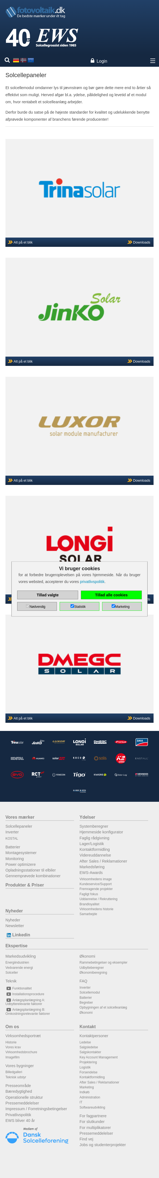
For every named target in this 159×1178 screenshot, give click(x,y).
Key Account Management (99, 1057)
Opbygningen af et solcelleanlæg (103, 1007)
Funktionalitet (18, 988)
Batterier (12, 847)
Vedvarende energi (19, 968)
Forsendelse (88, 1072)
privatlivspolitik (92, 581)
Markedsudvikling (20, 956)
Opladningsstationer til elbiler (30, 870)
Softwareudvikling (92, 1107)
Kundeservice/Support (96, 884)
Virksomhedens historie (97, 909)
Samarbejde (88, 914)
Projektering (88, 1062)
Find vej (86, 1139)
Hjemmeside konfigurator (101, 832)
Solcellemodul (90, 992)
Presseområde (18, 1085)
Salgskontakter (90, 1052)
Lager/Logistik (92, 844)
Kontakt (88, 1026)
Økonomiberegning (93, 972)
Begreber (86, 1002)
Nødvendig (37, 607)
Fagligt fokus (89, 894)
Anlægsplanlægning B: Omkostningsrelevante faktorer (27, 1011)
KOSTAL (11, 838)
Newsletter (14, 926)
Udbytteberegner (92, 968)
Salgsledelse (89, 1047)
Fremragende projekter (96, 889)
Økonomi (87, 956)
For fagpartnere (93, 1116)
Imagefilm (12, 1057)
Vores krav (13, 1047)
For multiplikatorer (95, 1127)
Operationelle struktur (24, 1097)
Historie (11, 1042)
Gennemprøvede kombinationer (32, 876)
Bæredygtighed (18, 1091)
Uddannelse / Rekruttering (98, 899)
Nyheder (14, 911)
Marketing (87, 1087)
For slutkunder (92, 1121)
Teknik (11, 981)
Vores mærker (19, 817)
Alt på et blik (23, 242)
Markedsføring (92, 867)
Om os (12, 1026)
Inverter (12, 832)
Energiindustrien (17, 962)
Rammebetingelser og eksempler (103, 962)
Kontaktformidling (95, 849)
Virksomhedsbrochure (21, 1052)
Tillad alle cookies (111, 595)
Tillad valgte (48, 595)
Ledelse (85, 1042)
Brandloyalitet (89, 904)
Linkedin (17, 935)
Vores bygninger (19, 1066)
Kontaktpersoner (94, 1036)
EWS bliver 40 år (20, 1120)
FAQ (83, 981)
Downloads (141, 242)
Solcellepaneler (18, 826)
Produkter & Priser (24, 885)
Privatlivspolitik (18, 1115)
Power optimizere (20, 864)
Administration (90, 1097)
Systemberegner (94, 826)
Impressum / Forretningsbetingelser (36, 1109)
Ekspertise (16, 945)
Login (102, 61)
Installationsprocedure (24, 994)
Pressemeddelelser (22, 1103)
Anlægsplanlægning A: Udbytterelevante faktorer (25, 1002)
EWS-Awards (91, 872)
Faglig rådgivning (94, 838)
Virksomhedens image (96, 879)
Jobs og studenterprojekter (103, 1145)
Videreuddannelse (95, 855)
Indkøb (85, 1092)
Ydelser (87, 817)
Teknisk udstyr (15, 1077)
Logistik (85, 1067)
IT (81, 1102)
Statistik (79, 607)
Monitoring (14, 859)
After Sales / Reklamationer (103, 861)
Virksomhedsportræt (23, 1036)
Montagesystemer (20, 853)
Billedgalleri (13, 1072)
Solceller (11, 972)
